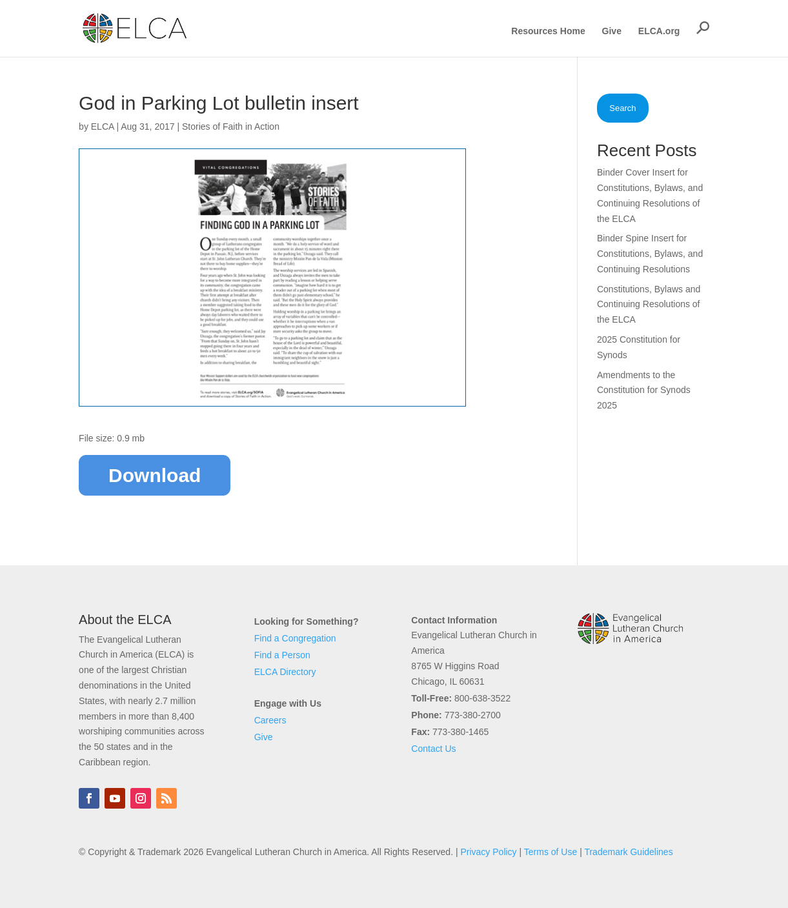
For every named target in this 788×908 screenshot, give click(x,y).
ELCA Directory (285, 672)
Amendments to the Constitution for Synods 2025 (644, 390)
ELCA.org (659, 31)
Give (611, 31)
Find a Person (282, 655)
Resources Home (548, 31)
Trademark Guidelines (628, 852)
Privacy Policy (488, 852)
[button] (702, 27)
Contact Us (433, 748)
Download (154, 475)
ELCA (102, 126)
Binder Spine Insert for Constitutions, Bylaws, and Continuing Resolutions (650, 253)
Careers (270, 720)
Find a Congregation (295, 638)
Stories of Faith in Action (230, 126)
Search (622, 108)
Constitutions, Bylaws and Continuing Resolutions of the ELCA (648, 304)
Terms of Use (550, 852)
